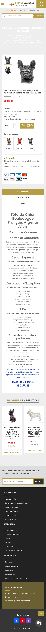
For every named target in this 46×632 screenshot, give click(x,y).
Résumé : (7, 108)
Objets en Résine (11, 530)
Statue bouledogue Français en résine (19, 40)
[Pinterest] (22, 620)
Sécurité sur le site (11, 515)
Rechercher (38, 16)
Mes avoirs (9, 570)
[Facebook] (16, 620)
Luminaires (9, 547)
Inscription (39, 481)
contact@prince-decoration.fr (19, 601)
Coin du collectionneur (13, 551)
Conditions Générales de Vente (16, 503)
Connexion (9, 562)
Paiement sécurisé (11, 511)
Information (23, 198)
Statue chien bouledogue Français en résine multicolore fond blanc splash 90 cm (34, 432)
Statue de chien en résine (22, 38)
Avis (23, 204)
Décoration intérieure (12, 535)
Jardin (7, 539)
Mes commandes (11, 566)
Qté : (6, 126)
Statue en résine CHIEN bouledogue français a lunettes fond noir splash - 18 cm (12, 433)
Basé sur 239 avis (23, 10)
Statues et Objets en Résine (26, 35)
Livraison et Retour (11, 507)
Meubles (8, 543)
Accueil (10, 35)
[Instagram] (28, 620)
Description (22, 192)
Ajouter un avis (24, 97)
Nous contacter (10, 499)
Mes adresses (10, 574)
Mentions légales (11, 519)
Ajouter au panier (28, 126)
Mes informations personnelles (16, 578)
